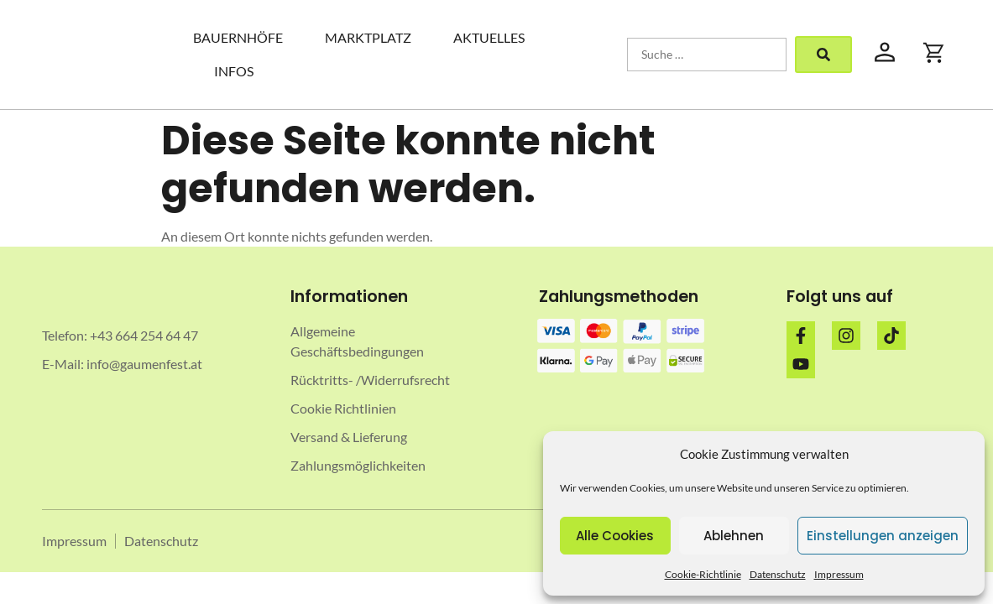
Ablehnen (733, 535)
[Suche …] (707, 54)
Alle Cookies (615, 535)
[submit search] (823, 54)
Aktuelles (489, 37)
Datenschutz (778, 574)
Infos (233, 71)
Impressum (839, 574)
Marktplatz (368, 37)
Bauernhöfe (238, 37)
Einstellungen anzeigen (883, 535)
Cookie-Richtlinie (703, 574)
